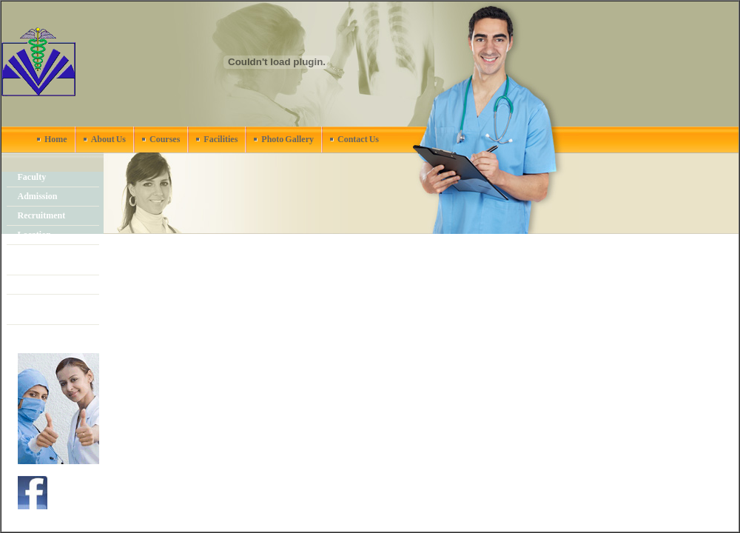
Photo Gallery (287, 139)
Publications (41, 334)
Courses (164, 139)
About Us (108, 139)
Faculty (32, 177)
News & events (45, 284)
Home (55, 139)
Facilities (221, 139)
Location (34, 234)
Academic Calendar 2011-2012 (55, 259)
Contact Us (358, 139)
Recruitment (42, 215)
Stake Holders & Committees (49, 309)
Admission (38, 196)
